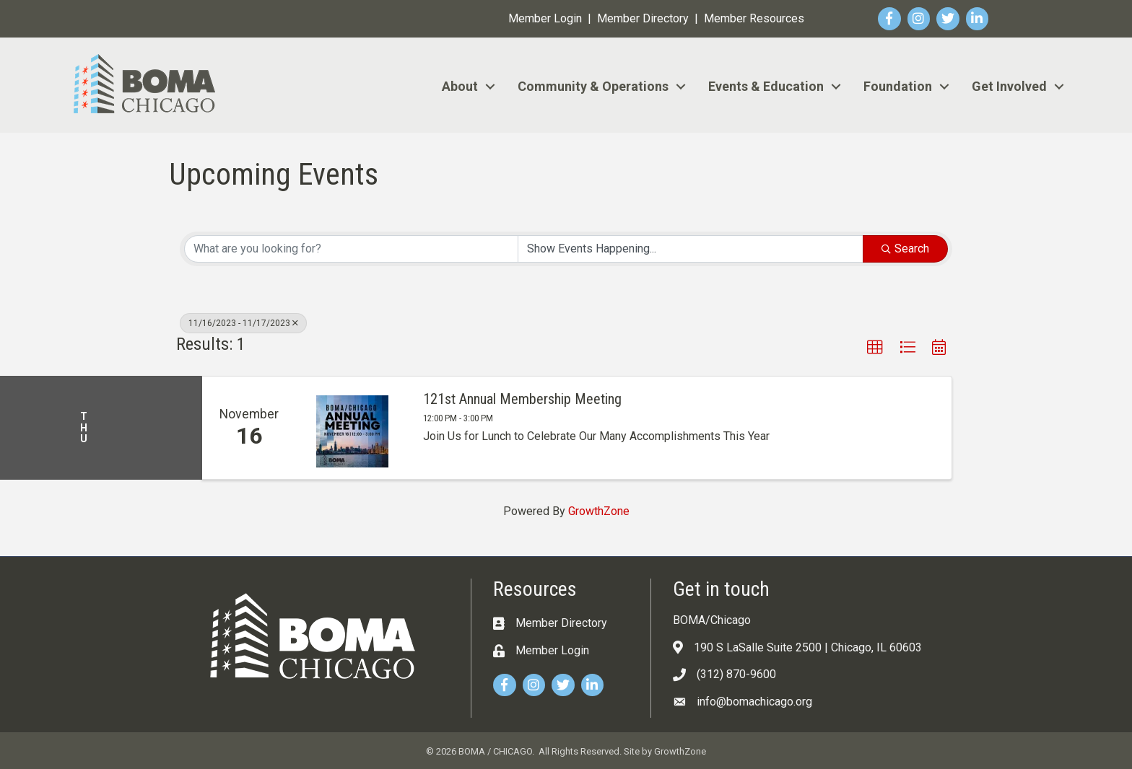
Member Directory (643, 18)
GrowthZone (599, 511)
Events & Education (766, 86)
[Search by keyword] (351, 249)
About (460, 86)
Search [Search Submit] (905, 248)
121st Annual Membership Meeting (522, 399)
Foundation (897, 86)
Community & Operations (593, 86)
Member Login (545, 18)
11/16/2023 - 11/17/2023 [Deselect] (243, 323)
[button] (875, 347)
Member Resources (754, 18)
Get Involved (1009, 86)
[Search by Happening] (690, 249)
